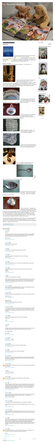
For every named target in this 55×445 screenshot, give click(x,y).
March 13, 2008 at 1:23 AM (9, 334)
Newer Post (5, 438)
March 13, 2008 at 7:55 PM (9, 373)
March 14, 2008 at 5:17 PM (9, 414)
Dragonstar (7, 355)
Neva (6, 370)
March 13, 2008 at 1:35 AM (9, 346)
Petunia (6, 267)
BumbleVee (7, 392)
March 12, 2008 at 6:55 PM (9, 297)
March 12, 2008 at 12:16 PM (9, 251)
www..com (42, 118)
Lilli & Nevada (7, 285)
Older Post (34, 438)
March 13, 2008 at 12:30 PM (9, 367)
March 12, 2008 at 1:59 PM (9, 272)
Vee (5, 275)
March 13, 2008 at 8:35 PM (9, 379)
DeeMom (6, 337)
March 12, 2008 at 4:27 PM (9, 289)
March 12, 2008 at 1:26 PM (9, 264)
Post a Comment (6, 436)
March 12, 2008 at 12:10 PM (9, 245)
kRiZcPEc (6, 376)
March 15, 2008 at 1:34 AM (9, 425)
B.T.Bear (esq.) (7, 400)
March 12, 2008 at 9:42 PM (9, 321)
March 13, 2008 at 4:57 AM (9, 360)
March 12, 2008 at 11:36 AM (9, 239)
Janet (6, 248)
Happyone (7, 363)
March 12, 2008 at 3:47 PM (9, 282)
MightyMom (7, 292)
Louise (6, 417)
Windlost (6, 315)
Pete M (6, 349)
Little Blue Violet (8, 306)
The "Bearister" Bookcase (13, 4)
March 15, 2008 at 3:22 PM (9, 434)
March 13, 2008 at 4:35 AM (9, 352)
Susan (6, 230)
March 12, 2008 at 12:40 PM (9, 258)
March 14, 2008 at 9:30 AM (9, 406)
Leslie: (6, 382)
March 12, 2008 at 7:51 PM (9, 312)
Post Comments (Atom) (11, 440)
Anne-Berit (7, 242)
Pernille (6, 254)
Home (20, 438)
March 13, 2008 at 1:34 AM (9, 340)
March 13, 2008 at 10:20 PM (9, 389)
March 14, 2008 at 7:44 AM (9, 397)
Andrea (6, 261)
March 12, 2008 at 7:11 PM (9, 303)
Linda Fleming (7, 409)
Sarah (6, 324)
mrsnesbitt (7, 343)
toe (33, 85)
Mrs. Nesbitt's (31, 81)
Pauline (6, 428)
